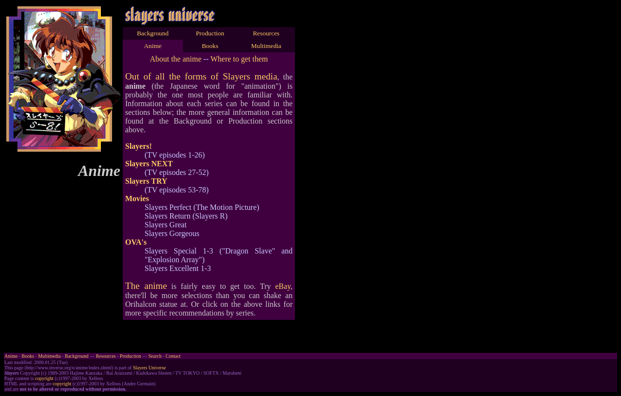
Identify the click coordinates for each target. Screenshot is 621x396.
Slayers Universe (149, 367)
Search (155, 356)
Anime (153, 45)
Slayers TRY (146, 181)
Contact (172, 356)
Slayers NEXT (149, 163)
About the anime (176, 59)
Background (152, 33)
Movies (137, 198)
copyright (44, 378)
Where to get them (239, 59)
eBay (283, 286)
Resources (266, 33)
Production (210, 33)
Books (210, 45)
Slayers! (138, 146)
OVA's (136, 242)
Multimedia (266, 45)
